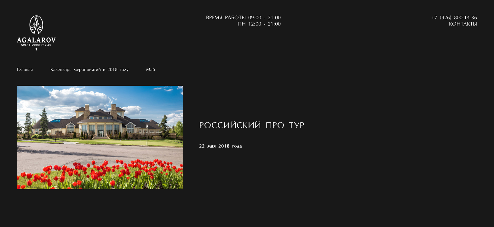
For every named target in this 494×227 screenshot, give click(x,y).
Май (150, 69)
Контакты (463, 24)
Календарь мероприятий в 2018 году (89, 69)
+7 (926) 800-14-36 (454, 17)
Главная (25, 69)
